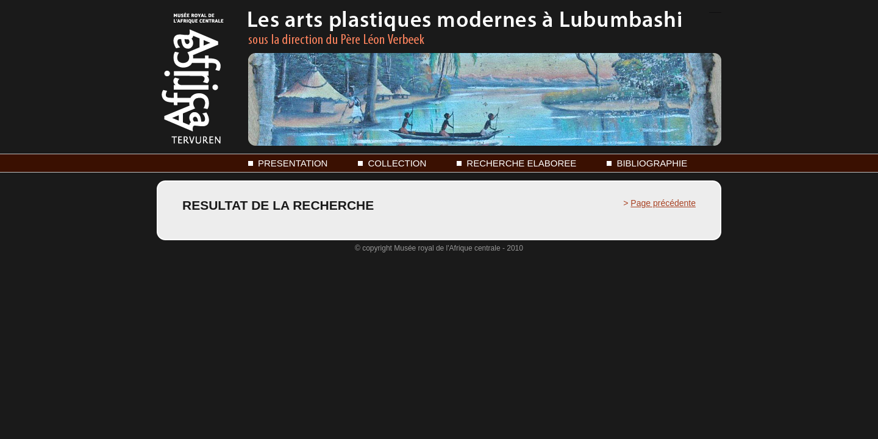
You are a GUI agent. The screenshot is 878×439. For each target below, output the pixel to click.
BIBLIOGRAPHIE (651, 163)
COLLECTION (397, 163)
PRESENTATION (292, 163)
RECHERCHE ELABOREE (521, 163)
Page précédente (663, 203)
